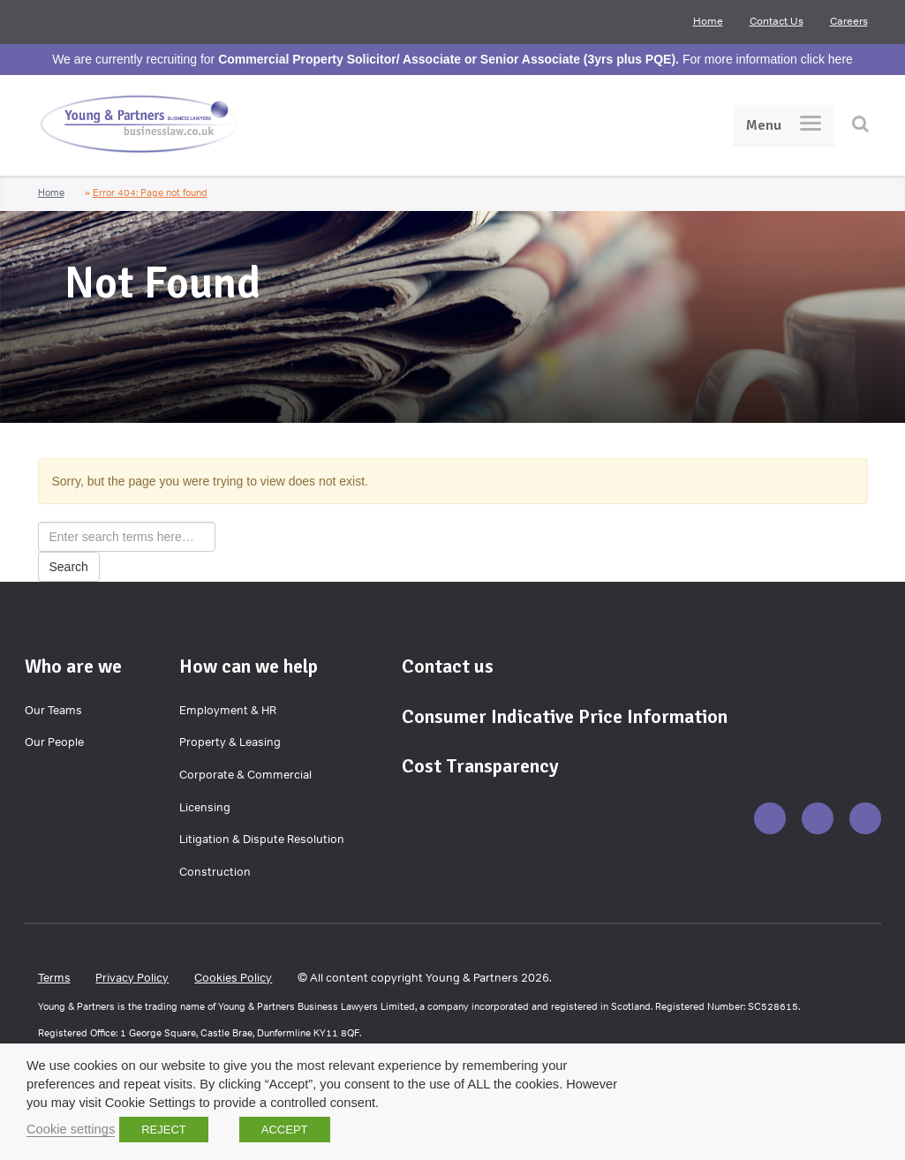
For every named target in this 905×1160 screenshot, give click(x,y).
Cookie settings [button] (70, 1129)
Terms (54, 977)
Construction (215, 871)
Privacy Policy (132, 977)
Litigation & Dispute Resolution (261, 839)
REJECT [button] (163, 1129)
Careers (849, 21)
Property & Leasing (230, 741)
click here (827, 59)
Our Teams (53, 710)
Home (708, 21)
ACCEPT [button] (284, 1129)
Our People (54, 741)
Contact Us (776, 21)
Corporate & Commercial (245, 774)
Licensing (204, 807)
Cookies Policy (233, 977)
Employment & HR (227, 710)
